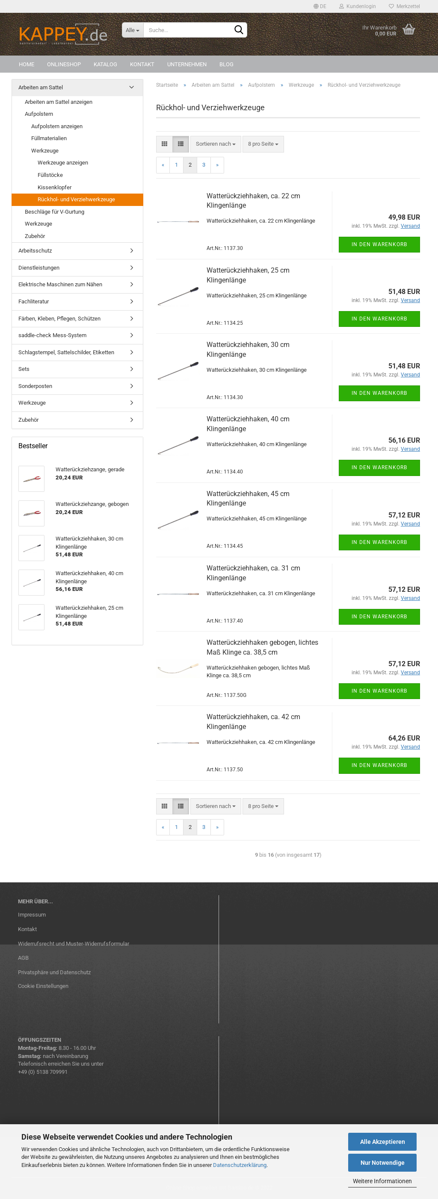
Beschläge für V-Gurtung (54, 212)
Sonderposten (35, 386)
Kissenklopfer (54, 187)
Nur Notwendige (383, 1162)
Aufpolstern (39, 114)
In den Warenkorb (379, 244)
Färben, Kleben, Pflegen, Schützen (59, 318)
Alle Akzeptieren (382, 1141)
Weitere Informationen (382, 1181)
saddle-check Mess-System (52, 335)
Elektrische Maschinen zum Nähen (60, 284)
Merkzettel (404, 6)
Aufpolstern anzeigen (57, 126)
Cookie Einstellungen (43, 986)
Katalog (105, 64)
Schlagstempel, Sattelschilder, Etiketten (66, 352)
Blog (226, 64)
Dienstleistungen (38, 267)
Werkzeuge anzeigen (63, 162)
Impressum (32, 914)
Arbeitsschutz (35, 250)
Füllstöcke (50, 175)
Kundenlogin (357, 6)
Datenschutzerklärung (239, 1165)
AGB (23, 958)
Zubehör (35, 236)
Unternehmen (187, 64)
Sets (24, 369)
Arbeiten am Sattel (40, 87)
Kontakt (142, 64)
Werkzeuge (45, 150)
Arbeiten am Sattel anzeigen (58, 102)
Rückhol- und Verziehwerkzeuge (76, 199)
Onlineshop (64, 64)
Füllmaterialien (49, 138)
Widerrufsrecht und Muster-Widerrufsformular (73, 943)
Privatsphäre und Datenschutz (54, 972)
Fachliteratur (33, 301)
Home (26, 64)
